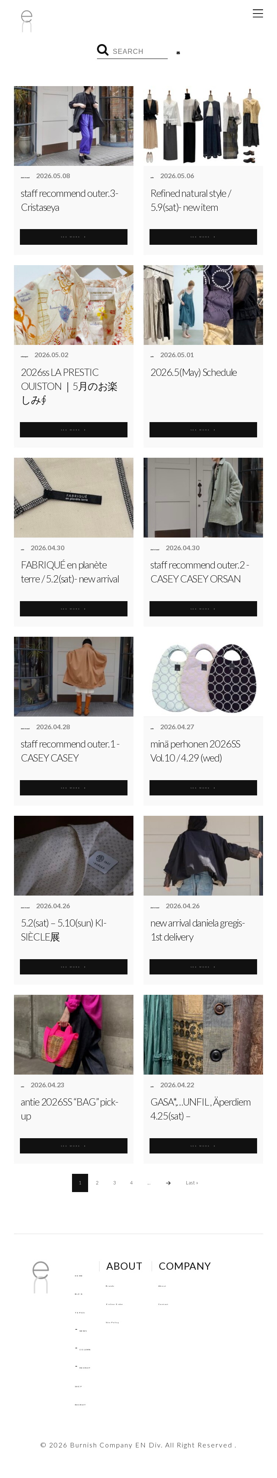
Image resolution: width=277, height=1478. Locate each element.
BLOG (86, 1292)
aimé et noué (41, 176)
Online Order (154, 1302)
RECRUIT (97, 1365)
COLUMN (97, 1347)
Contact (210, 1302)
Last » (192, 1182)
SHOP (86, 1384)
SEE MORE (73, 234)
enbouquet (38, 355)
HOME (87, 1273)
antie (158, 176)
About (206, 1283)
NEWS (91, 1328)
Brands (143, 1283)
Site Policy (149, 1320)
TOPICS (89, 1310)
